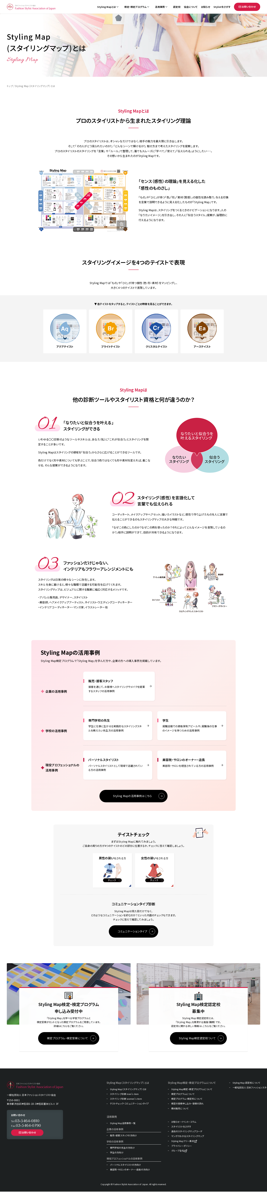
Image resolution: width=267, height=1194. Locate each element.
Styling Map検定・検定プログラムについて (192, 1091)
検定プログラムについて (183, 1096)
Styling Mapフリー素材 (182, 1143)
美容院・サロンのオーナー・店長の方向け (130, 1172)
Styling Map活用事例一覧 (123, 1125)
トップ (10, 86)
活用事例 (160, 6)
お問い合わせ (247, 6)
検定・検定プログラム (135, 6)
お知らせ (205, 6)
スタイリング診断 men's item (124, 1096)
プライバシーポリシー (181, 1148)
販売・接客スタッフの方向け (123, 1137)
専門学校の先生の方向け (122, 1150)
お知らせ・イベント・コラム (183, 1124)
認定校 (176, 6)
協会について (191, 6)
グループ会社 (177, 1153)
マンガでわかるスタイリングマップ (187, 1138)
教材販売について (180, 1110)
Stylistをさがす (222, 6)
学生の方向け (116, 1154)
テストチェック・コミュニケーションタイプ (129, 1106)
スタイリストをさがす (181, 1129)
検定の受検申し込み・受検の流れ (187, 1106)
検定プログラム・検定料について (187, 1101)
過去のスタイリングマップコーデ (186, 1133)
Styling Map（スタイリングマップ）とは (128, 1091)
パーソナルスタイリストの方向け (125, 1167)
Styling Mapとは (106, 6)
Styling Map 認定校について (247, 1085)
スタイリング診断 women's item (126, 1101)
